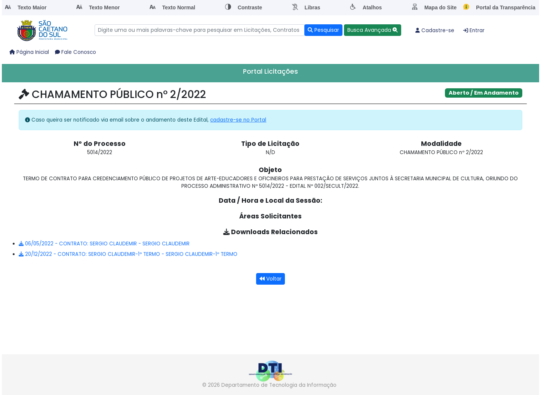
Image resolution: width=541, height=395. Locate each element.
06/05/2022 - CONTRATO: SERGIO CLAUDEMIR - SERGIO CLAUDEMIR (104, 243)
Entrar (474, 30)
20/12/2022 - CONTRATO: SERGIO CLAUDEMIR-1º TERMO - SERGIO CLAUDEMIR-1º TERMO (128, 254)
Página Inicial (29, 52)
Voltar (270, 278)
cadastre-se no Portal (238, 119)
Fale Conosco (75, 52)
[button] (372, 30)
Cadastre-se (434, 30)
